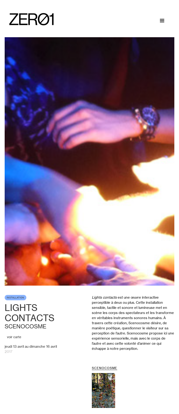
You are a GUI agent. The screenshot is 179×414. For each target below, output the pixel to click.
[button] (162, 20)
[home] (31, 19)
